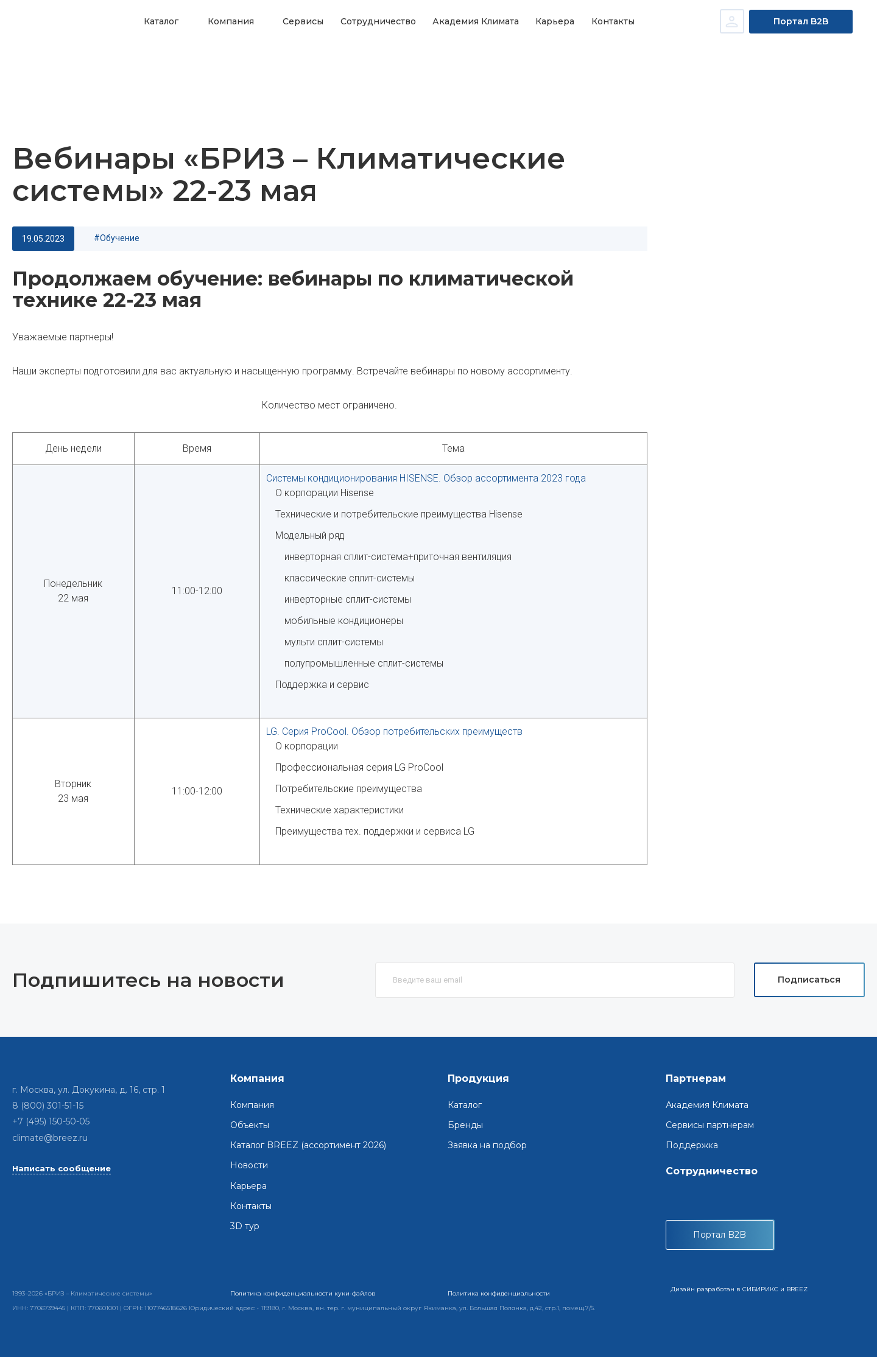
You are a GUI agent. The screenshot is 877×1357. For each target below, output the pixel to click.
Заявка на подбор (487, 1145)
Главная (39, 61)
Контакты (603, 21)
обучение (119, 238)
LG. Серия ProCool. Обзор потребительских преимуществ (394, 731)
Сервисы (299, 21)
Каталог (160, 21)
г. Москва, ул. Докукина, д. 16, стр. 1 (88, 1089)
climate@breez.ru (50, 1137)
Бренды (465, 1125)
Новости (84, 61)
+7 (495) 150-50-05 (51, 1121)
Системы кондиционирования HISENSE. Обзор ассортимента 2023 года (426, 478)
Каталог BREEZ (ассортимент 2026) (308, 1145)
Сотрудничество (372, 21)
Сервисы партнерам (710, 1125)
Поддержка (692, 1145)
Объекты (249, 1125)
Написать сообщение (61, 1168)
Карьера (546, 21)
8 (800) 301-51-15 (47, 1105)
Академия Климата (469, 21)
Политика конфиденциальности (499, 1293)
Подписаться (809, 979)
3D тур (244, 1226)
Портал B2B (800, 21)
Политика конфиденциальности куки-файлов (303, 1293)
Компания (228, 21)
